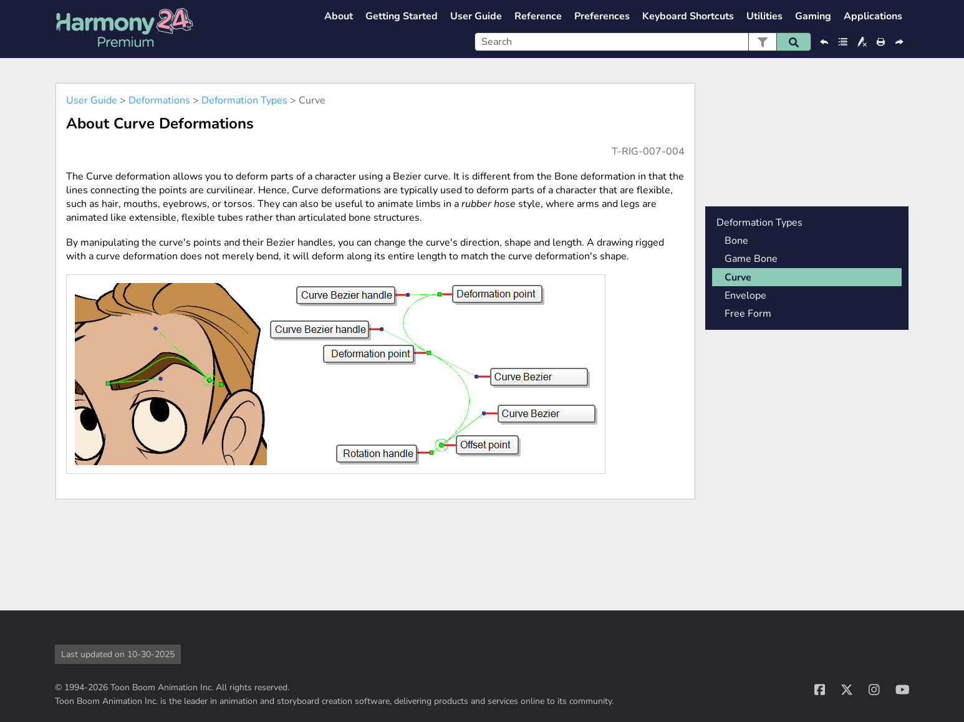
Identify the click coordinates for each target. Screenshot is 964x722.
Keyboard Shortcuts (688, 16)
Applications (873, 16)
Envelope (745, 295)
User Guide (476, 16)
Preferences (602, 16)
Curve (738, 277)
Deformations (159, 100)
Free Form (748, 313)
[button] (762, 41)
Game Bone (751, 259)
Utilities (764, 16)
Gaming (813, 16)
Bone (736, 241)
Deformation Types (244, 100)
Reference (538, 16)
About (338, 16)
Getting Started (401, 16)
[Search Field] (643, 41)
